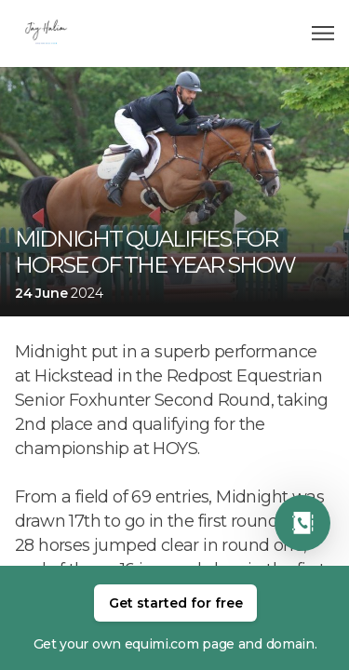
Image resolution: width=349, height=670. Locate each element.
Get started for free (176, 603)
